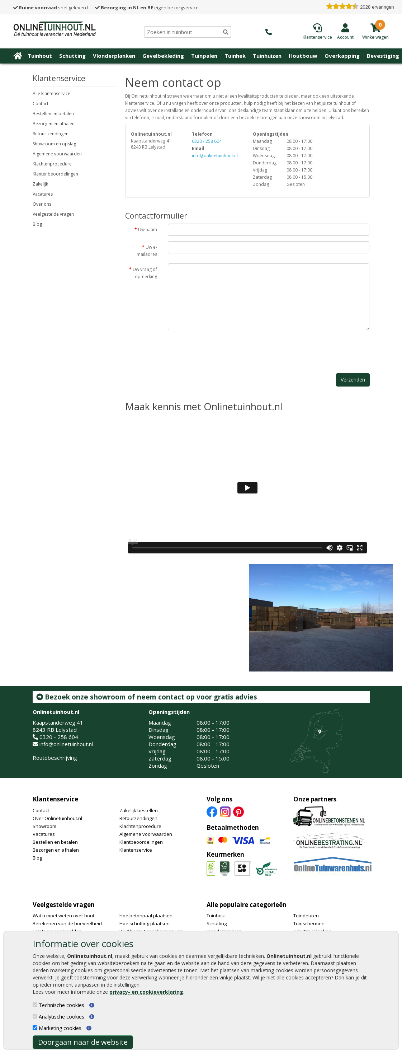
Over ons (42, 204)
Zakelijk (40, 184)
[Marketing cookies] (35, 1027)
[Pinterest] (238, 811)
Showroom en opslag (54, 144)
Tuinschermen (309, 923)
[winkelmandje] (375, 36)
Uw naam (147, 229)
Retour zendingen (50, 134)
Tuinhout (40, 55)
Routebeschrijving (55, 757)
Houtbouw (303, 55)
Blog (37, 224)
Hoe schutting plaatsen (144, 923)
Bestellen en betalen (53, 114)
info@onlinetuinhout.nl (215, 156)
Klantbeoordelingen (141, 842)
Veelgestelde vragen (53, 214)
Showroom (44, 826)
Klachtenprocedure (52, 164)
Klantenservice (55, 799)
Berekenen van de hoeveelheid (67, 923)
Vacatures (43, 194)
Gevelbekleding (163, 55)
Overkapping (342, 55)
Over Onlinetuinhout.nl (57, 818)
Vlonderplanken (114, 55)
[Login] (345, 31)
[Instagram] (225, 811)
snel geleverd (50, 7)
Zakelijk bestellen (138, 810)
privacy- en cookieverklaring (146, 991)
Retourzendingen (138, 818)
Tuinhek (235, 55)
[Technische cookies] (35, 1004)
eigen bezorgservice (147, 7)
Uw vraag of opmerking (145, 273)
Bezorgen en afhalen (54, 124)
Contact (40, 103)
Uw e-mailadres (147, 250)
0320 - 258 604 (207, 141)
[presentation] (222, 350)
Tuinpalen (204, 55)
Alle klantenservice (51, 93)
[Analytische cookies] (35, 1016)
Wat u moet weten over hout (63, 915)
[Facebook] (212, 811)
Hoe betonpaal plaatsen (145, 915)
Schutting (72, 55)
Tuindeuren (306, 915)
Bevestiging (383, 55)
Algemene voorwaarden (57, 154)
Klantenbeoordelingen (55, 174)
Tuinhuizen (267, 55)
